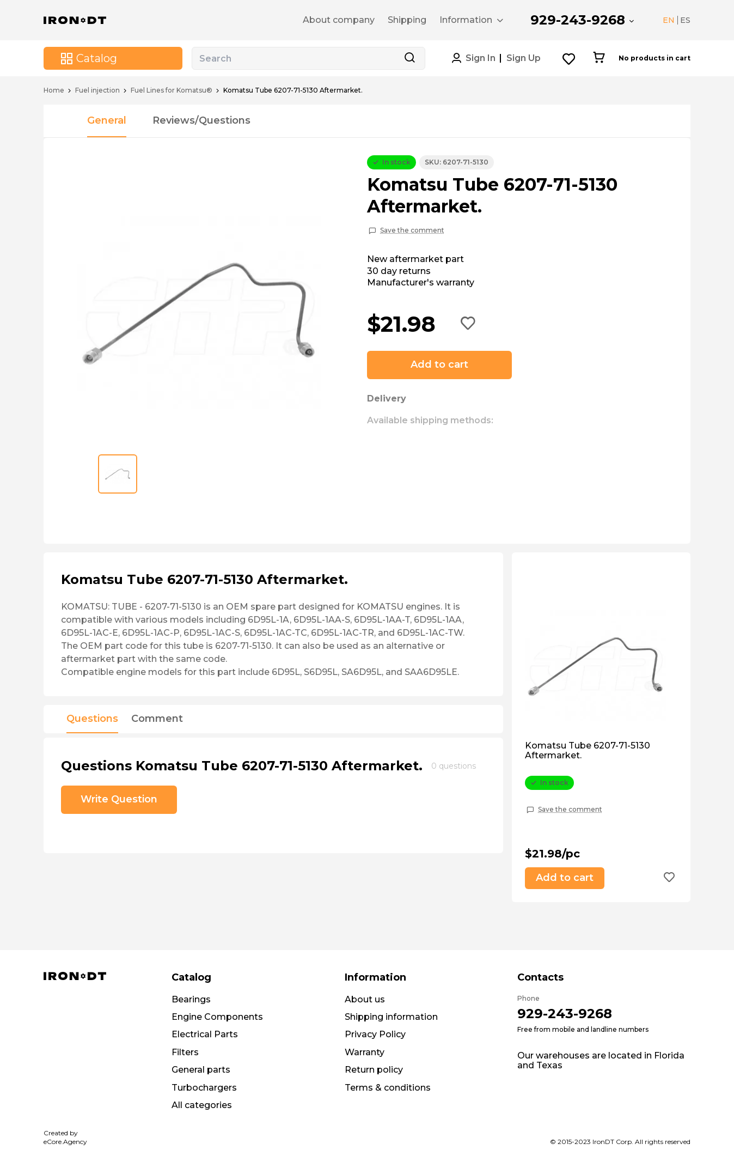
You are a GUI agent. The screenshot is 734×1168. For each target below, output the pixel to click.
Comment (157, 719)
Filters (185, 1052)
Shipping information (391, 1017)
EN (669, 20)
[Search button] (409, 58)
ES (685, 20)
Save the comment (412, 230)
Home (54, 90)
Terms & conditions (388, 1087)
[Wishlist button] (569, 58)
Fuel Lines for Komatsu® (171, 90)
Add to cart (439, 364)
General (106, 120)
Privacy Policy (375, 1034)
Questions (92, 719)
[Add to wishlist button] (468, 324)
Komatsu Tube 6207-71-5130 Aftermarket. (587, 751)
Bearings (191, 999)
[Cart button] (598, 58)
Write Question (119, 799)
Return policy (374, 1069)
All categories (202, 1105)
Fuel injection (97, 90)
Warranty (364, 1052)
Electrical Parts (205, 1034)
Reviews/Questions (201, 120)
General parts (201, 1069)
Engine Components (217, 1017)
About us (365, 999)
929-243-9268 (577, 20)
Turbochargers (204, 1087)
